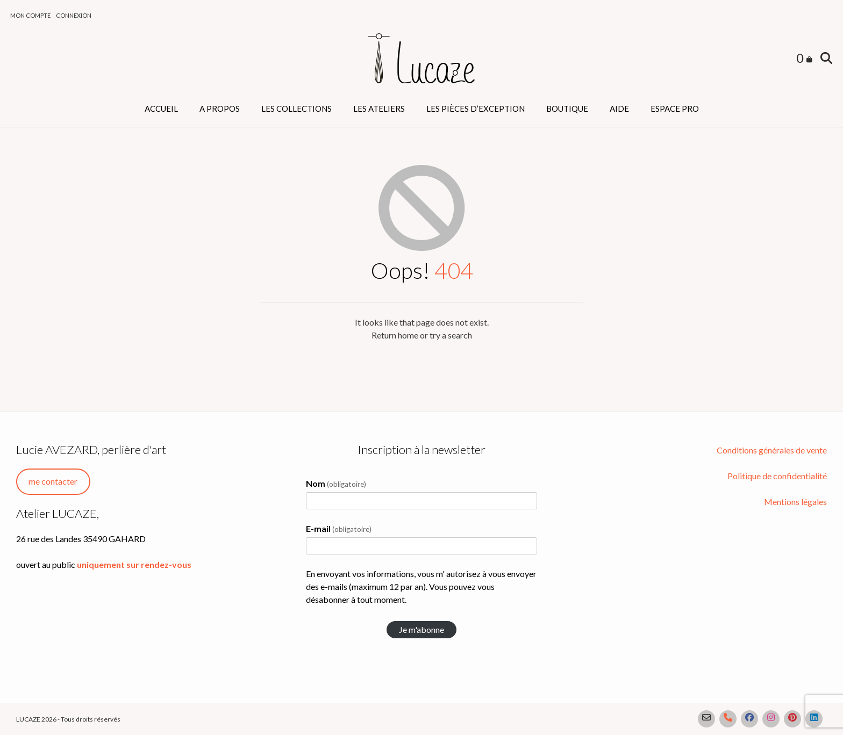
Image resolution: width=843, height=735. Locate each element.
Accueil (161, 108)
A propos (219, 108)
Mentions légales (795, 501)
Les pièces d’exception (475, 108)
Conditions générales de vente (772, 450)
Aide (619, 108)
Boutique (567, 108)
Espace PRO (675, 108)
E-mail (339, 528)
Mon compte (30, 15)
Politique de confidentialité (777, 476)
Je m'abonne (421, 629)
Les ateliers (379, 108)
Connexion (73, 15)
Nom (336, 483)
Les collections (296, 108)
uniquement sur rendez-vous (134, 564)
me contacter (52, 481)
